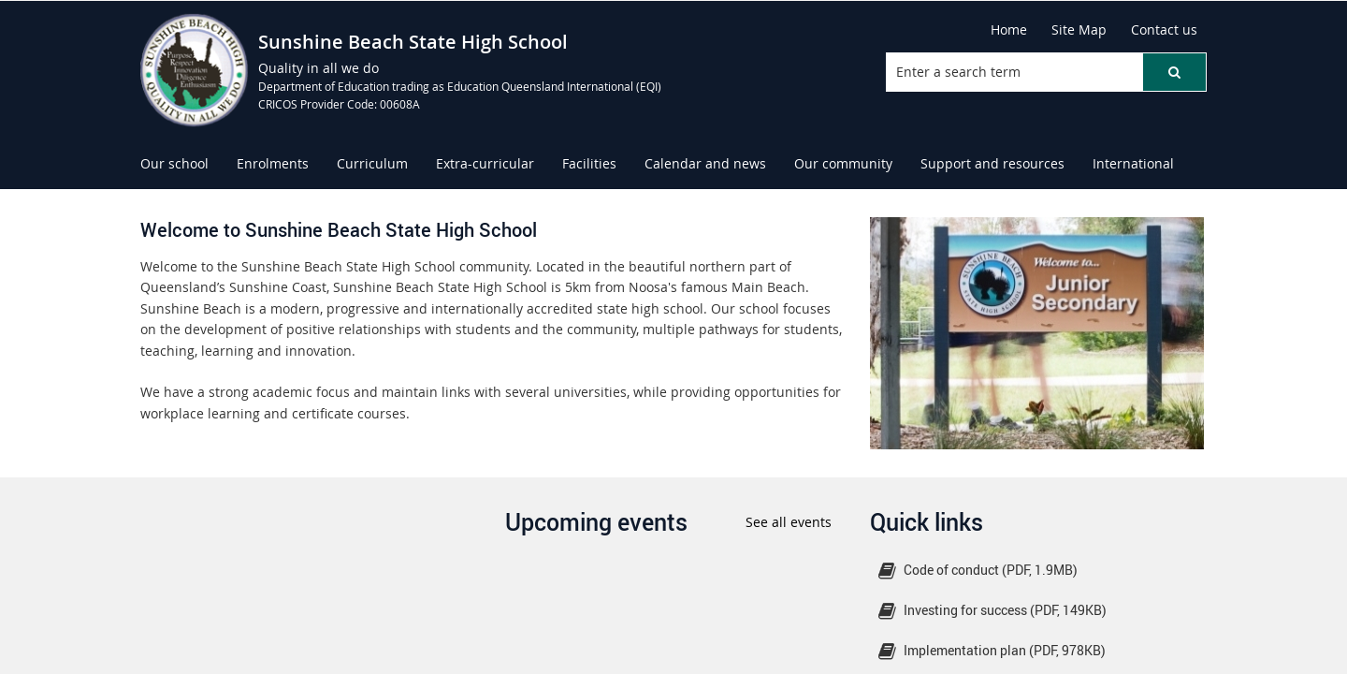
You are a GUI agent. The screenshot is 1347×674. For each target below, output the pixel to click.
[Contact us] (1164, 30)
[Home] (1008, 30)
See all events (789, 522)
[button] (1174, 72)
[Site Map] (1079, 30)
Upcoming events (596, 521)
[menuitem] (174, 164)
